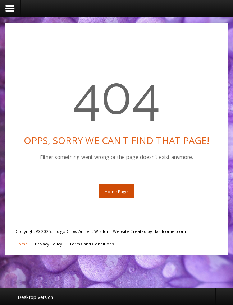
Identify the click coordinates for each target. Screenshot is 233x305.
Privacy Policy (48, 244)
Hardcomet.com (169, 231)
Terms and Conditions (91, 244)
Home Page (116, 191)
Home (21, 244)
